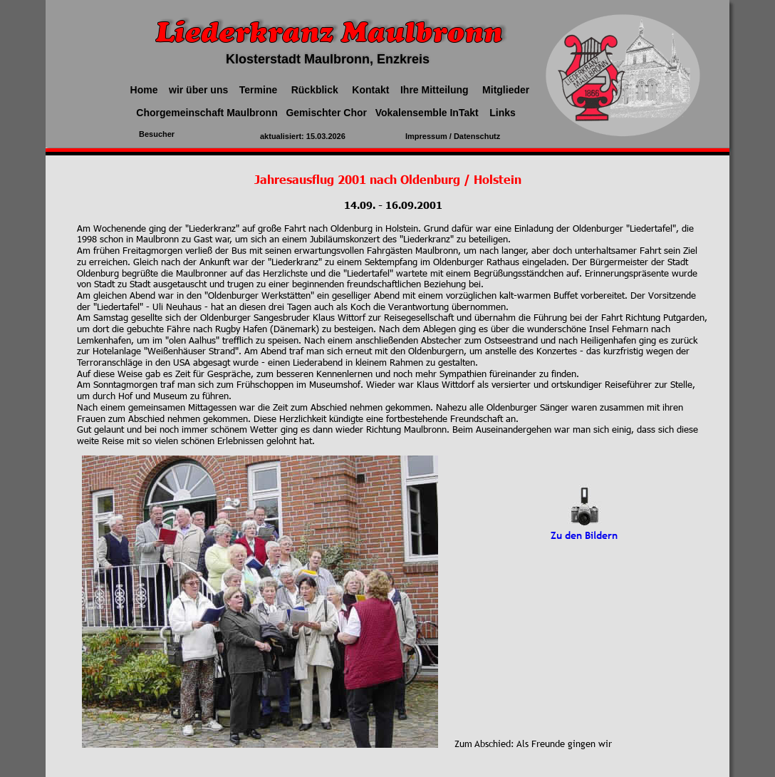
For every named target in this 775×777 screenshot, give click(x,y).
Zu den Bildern (584, 535)
